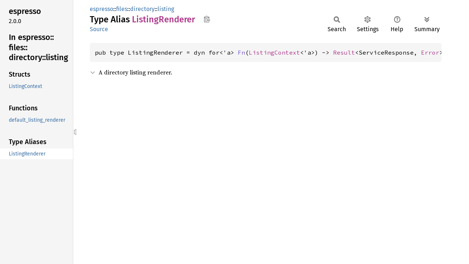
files (121, 9)
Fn (241, 52)
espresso (101, 9)
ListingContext (274, 52)
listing (166, 9)
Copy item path (207, 19)
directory (142, 9)
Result (344, 52)
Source (99, 29)
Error (430, 52)
